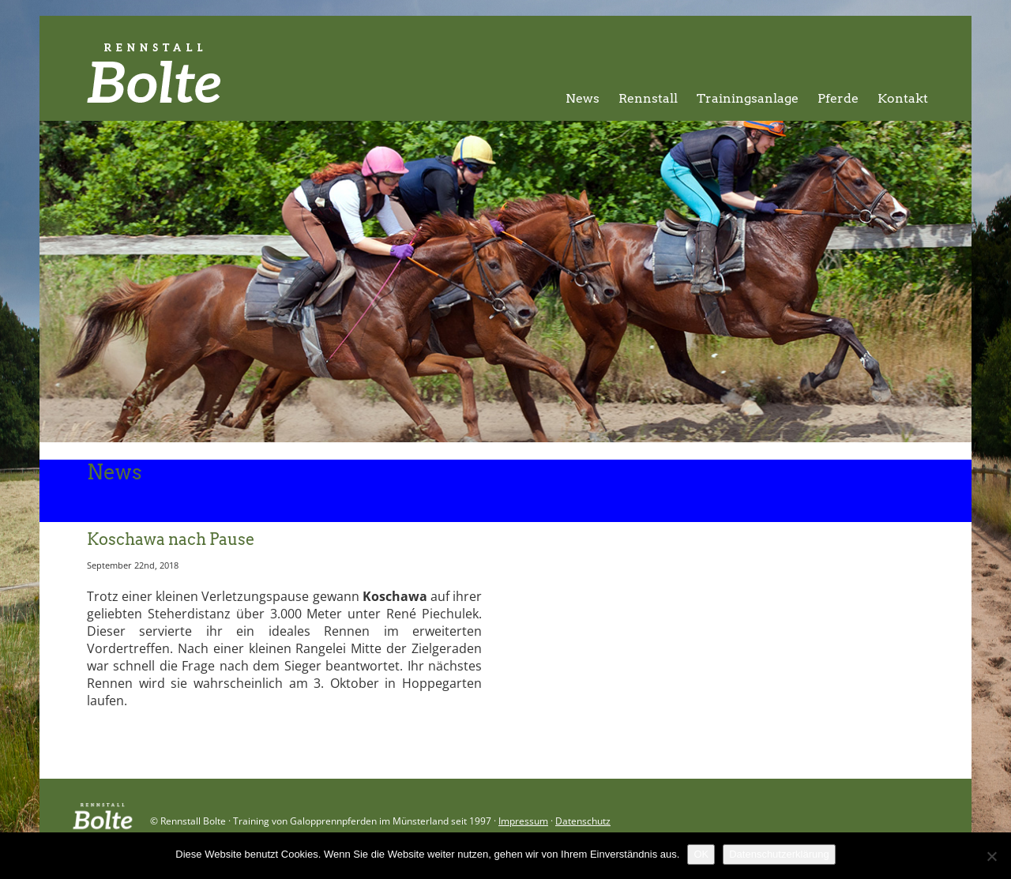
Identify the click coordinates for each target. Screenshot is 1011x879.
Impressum (523, 821)
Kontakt (903, 98)
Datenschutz (583, 821)
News (582, 98)
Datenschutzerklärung (779, 854)
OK (700, 854)
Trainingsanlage (748, 98)
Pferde (838, 98)
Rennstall (648, 98)
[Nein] (991, 856)
